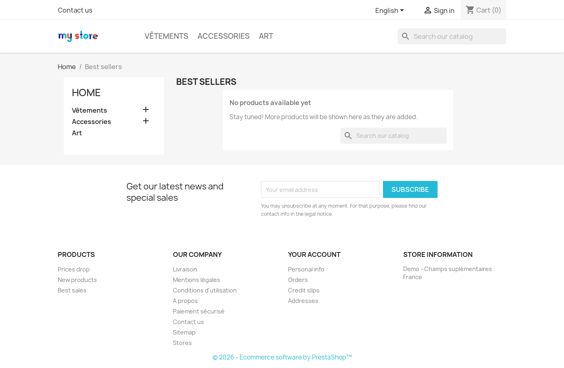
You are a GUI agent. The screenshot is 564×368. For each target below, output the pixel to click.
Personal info (306, 269)
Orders (298, 280)
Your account (314, 254)
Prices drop (74, 269)
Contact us (75, 10)
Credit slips (304, 290)
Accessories (224, 36)
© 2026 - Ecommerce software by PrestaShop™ (282, 357)
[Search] (452, 36)
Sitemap (184, 332)
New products (77, 280)
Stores (182, 343)
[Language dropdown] (391, 11)
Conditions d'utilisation (205, 290)
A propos (185, 301)
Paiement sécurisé (199, 311)
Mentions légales (196, 280)
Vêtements (166, 36)
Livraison (185, 269)
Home (86, 92)
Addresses (303, 301)
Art (266, 36)
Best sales (72, 290)
